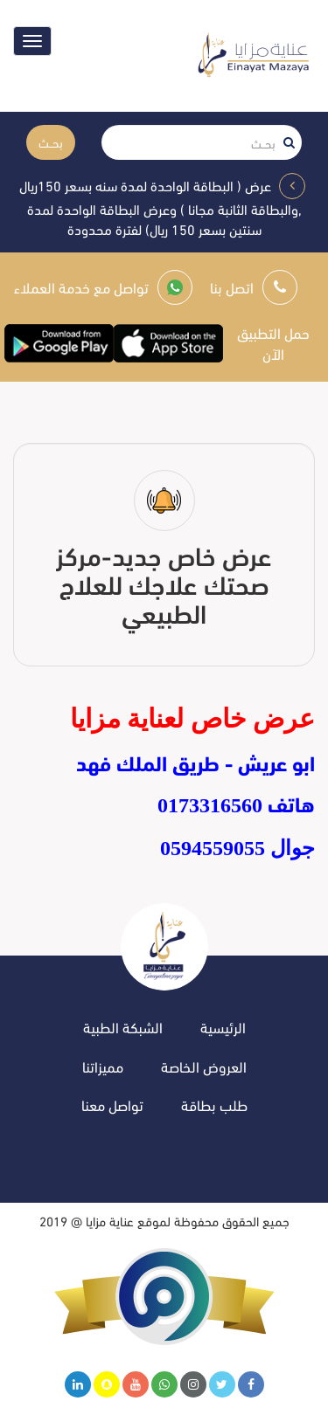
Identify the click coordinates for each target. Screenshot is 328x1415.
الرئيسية (223, 1027)
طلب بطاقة (214, 1104)
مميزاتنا (102, 1066)
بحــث (50, 142)
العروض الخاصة (204, 1066)
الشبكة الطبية (123, 1027)
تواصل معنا (112, 1104)
